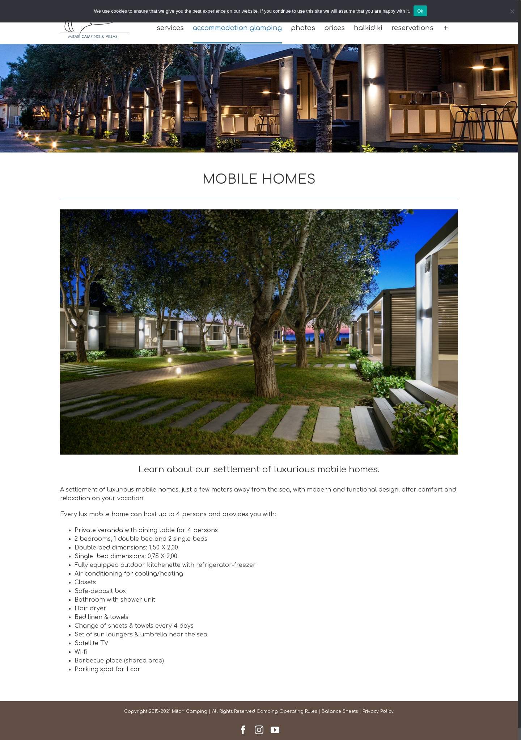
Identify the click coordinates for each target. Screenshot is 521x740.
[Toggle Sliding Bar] (445, 28)
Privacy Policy (378, 711)
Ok (420, 11)
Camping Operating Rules (287, 711)
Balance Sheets (340, 711)
